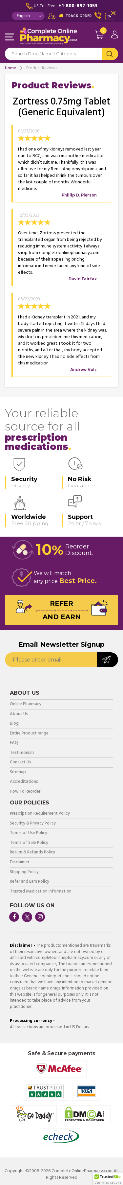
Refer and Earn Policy (29, 882)
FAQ (14, 743)
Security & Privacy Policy (33, 824)
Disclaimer (19, 862)
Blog (14, 724)
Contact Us (20, 762)
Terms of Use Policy (28, 833)
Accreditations (24, 782)
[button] (108, 1179)
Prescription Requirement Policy (40, 814)
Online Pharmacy (25, 704)
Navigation (10, 37)
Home (10, 68)
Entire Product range (29, 734)
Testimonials (22, 753)
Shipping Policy (24, 872)
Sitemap (18, 772)
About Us (19, 714)
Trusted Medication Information (41, 892)
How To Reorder (25, 792)
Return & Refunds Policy (32, 852)
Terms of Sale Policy (29, 843)
